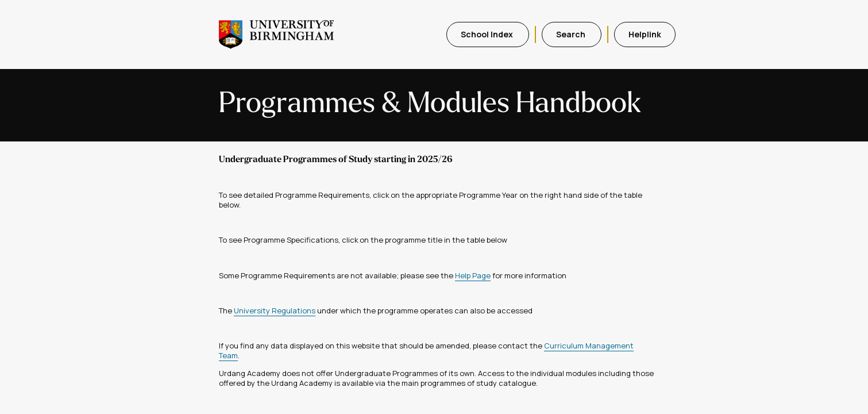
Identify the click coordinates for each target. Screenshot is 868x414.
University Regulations (274, 310)
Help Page (473, 275)
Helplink (644, 34)
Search (571, 34)
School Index (488, 34)
